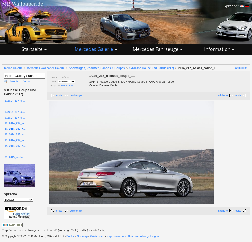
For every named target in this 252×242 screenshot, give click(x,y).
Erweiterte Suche (20, 81)
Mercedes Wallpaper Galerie (46, 68)
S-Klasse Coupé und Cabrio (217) (151, 68)
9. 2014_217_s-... (15, 117)
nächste (223, 95)
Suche (70, 236)
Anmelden (241, 67)
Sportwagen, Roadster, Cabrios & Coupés (97, 68)
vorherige (76, 95)
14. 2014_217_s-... (15, 145)
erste (59, 95)
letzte (238, 95)
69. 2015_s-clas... (15, 157)
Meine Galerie (13, 68)
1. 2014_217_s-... (15, 100)
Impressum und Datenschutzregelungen (133, 236)
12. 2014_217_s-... (15, 134)
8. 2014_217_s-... (15, 112)
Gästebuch (97, 236)
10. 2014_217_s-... (15, 123)
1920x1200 (67, 85)
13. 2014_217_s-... (15, 140)
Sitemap (82, 236)
